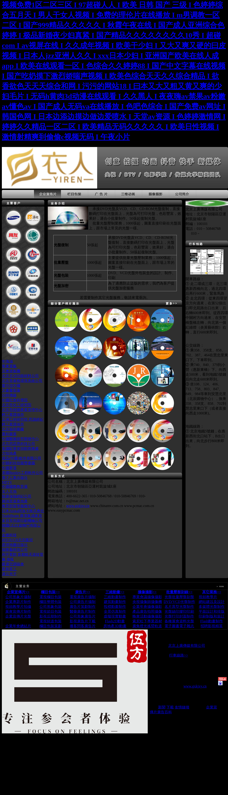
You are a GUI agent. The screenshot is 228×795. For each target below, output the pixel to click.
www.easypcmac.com (64, 510)
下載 (170, 707)
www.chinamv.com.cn (106, 506)
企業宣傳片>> (18, 592)
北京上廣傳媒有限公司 (186, 646)
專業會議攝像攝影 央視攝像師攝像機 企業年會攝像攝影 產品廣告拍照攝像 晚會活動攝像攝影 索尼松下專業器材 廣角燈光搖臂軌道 (147, 611)
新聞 (161, 707)
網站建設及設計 (212, 602)
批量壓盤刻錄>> (179, 592)
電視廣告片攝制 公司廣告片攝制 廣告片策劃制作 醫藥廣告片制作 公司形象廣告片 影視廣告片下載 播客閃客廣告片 (83, 611)
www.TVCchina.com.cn (172, 682)
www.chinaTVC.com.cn (168, 674)
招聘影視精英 (212, 626)
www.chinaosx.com (164, 678)
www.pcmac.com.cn (139, 506)
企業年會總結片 (18, 626)
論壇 (153, 707)
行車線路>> (178, 655)
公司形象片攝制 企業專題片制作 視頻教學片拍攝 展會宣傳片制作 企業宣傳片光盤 (18, 606)
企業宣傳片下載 (18, 621)
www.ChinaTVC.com (174, 669)
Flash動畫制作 (211, 621)
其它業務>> (211, 592)
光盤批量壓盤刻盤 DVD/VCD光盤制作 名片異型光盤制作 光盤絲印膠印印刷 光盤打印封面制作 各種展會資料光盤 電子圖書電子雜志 (179, 611)
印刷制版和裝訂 (212, 616)
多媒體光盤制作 (212, 607)
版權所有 (157, 646)
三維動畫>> (114, 592)
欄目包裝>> (50, 592)
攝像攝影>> (147, 592)
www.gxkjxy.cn (77, 506)
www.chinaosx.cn (163, 690)
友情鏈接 (182, 707)
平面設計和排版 (212, 611)
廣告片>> (82, 592)
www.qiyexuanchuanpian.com (172, 699)
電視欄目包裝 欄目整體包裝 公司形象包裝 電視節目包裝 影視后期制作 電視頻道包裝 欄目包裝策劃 (50, 611)
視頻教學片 (208, 597)
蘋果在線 (197, 707)
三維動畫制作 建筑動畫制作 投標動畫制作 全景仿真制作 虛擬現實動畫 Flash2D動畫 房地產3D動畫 (114, 611)
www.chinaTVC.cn (200, 674)
